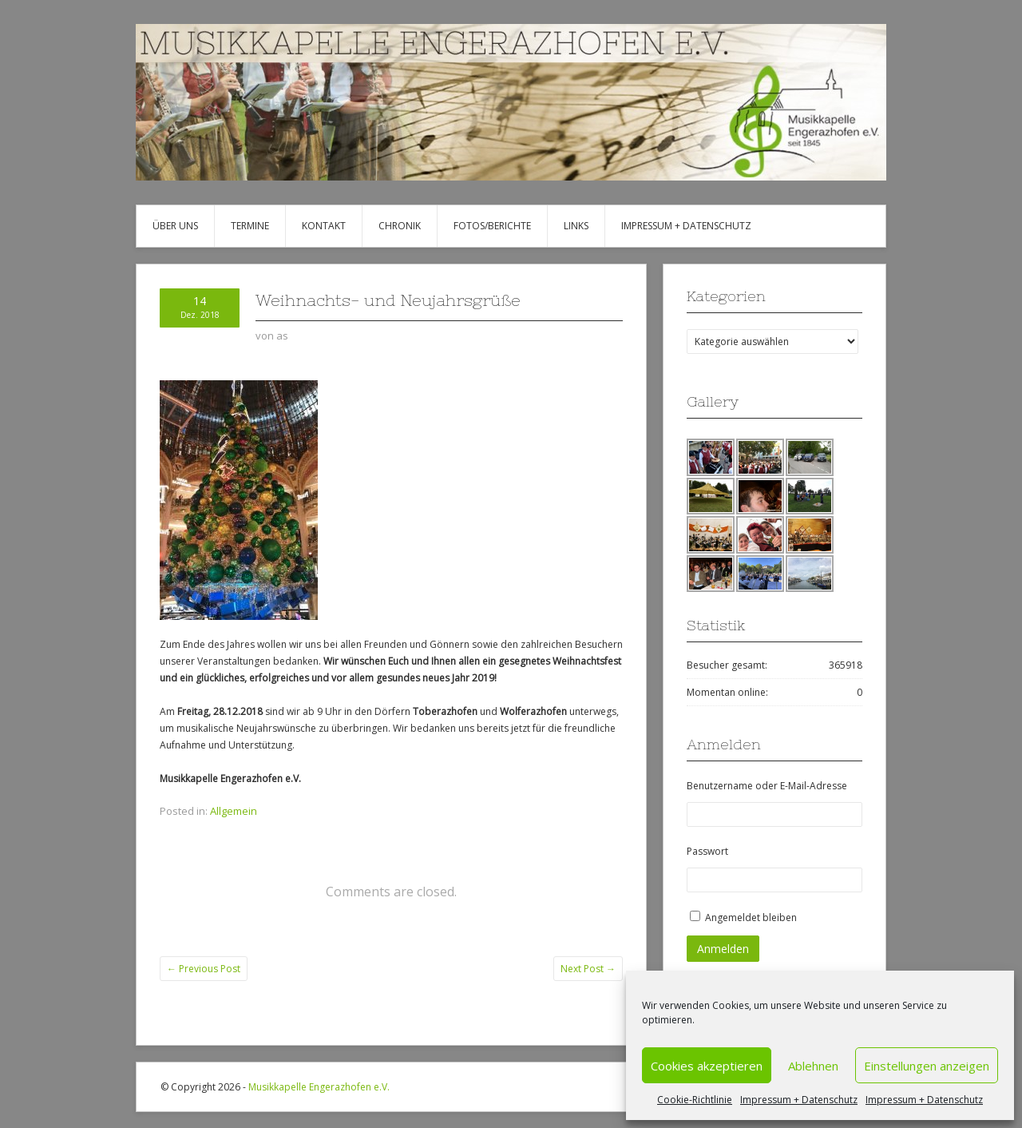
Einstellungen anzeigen (926, 1066)
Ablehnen (813, 1066)
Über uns (175, 225)
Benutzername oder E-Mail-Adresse (767, 785)
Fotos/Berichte (492, 225)
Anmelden (723, 948)
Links (576, 225)
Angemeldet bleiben (751, 917)
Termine (250, 225)
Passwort (707, 851)
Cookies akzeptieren (707, 1066)
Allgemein (233, 811)
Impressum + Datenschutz (799, 1099)
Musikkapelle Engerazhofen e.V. (319, 1087)
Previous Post (203, 968)
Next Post (588, 968)
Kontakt (324, 225)
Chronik (399, 225)
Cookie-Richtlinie (694, 1099)
